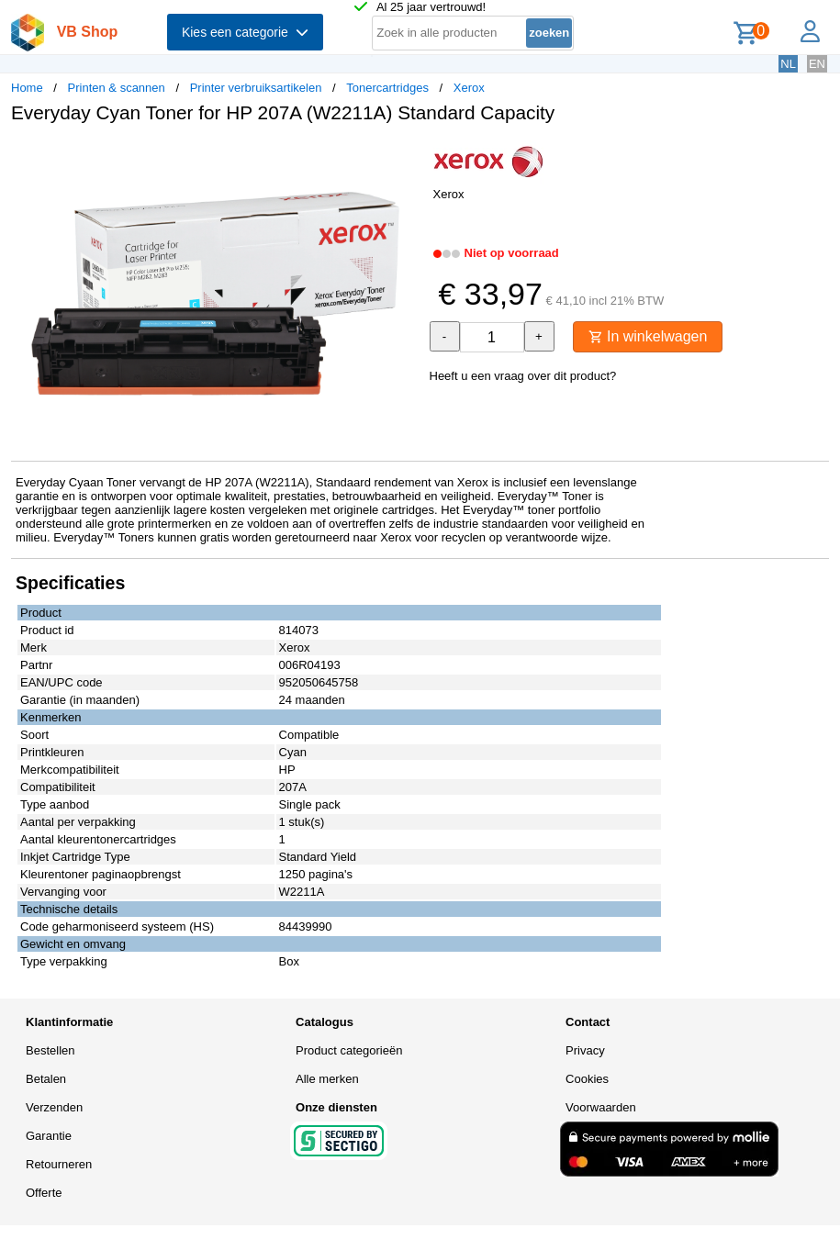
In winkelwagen (648, 336)
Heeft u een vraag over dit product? (523, 376)
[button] (404, 157)
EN (817, 64)
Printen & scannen (116, 88)
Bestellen (50, 1050)
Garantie (49, 1136)
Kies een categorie (245, 32)
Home (27, 88)
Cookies (587, 1079)
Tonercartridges (387, 88)
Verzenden (54, 1107)
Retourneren (59, 1164)
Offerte (44, 1193)
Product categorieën (349, 1050)
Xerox (469, 88)
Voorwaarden (601, 1107)
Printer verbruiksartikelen (256, 88)
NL (788, 64)
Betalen (46, 1079)
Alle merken (327, 1079)
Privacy (585, 1050)
